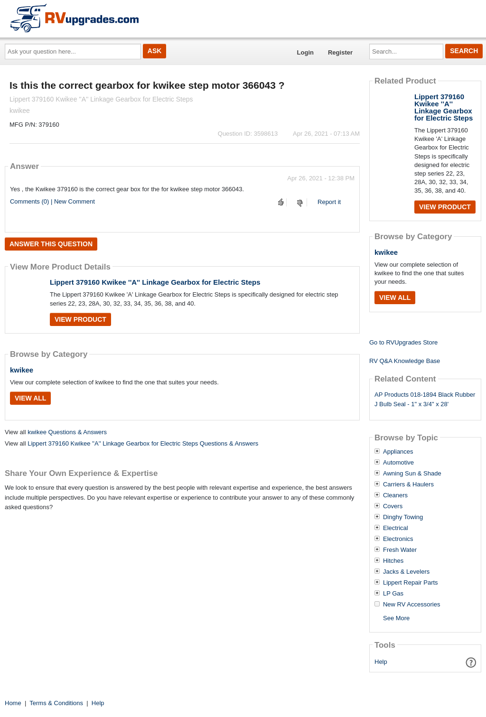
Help (380, 661)
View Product (80, 319)
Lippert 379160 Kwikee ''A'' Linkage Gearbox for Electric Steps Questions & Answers (143, 443)
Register (340, 52)
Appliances (398, 451)
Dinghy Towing (403, 517)
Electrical (395, 528)
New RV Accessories (411, 604)
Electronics (398, 539)
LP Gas (393, 593)
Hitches (393, 561)
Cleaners (395, 495)
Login (305, 52)
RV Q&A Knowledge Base (404, 360)
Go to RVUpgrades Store (403, 342)
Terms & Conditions (56, 703)
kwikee (21, 370)
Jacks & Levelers (406, 571)
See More (396, 618)
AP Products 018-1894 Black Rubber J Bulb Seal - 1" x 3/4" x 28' (424, 399)
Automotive (398, 462)
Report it (329, 202)
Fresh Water (400, 550)
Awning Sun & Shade (412, 473)
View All (30, 398)
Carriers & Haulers (408, 484)
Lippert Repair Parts (410, 582)
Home (13, 703)
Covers (392, 506)
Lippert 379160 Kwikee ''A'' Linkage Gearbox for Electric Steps (155, 282)
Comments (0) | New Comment (52, 201)
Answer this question (51, 244)
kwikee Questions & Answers (67, 432)
